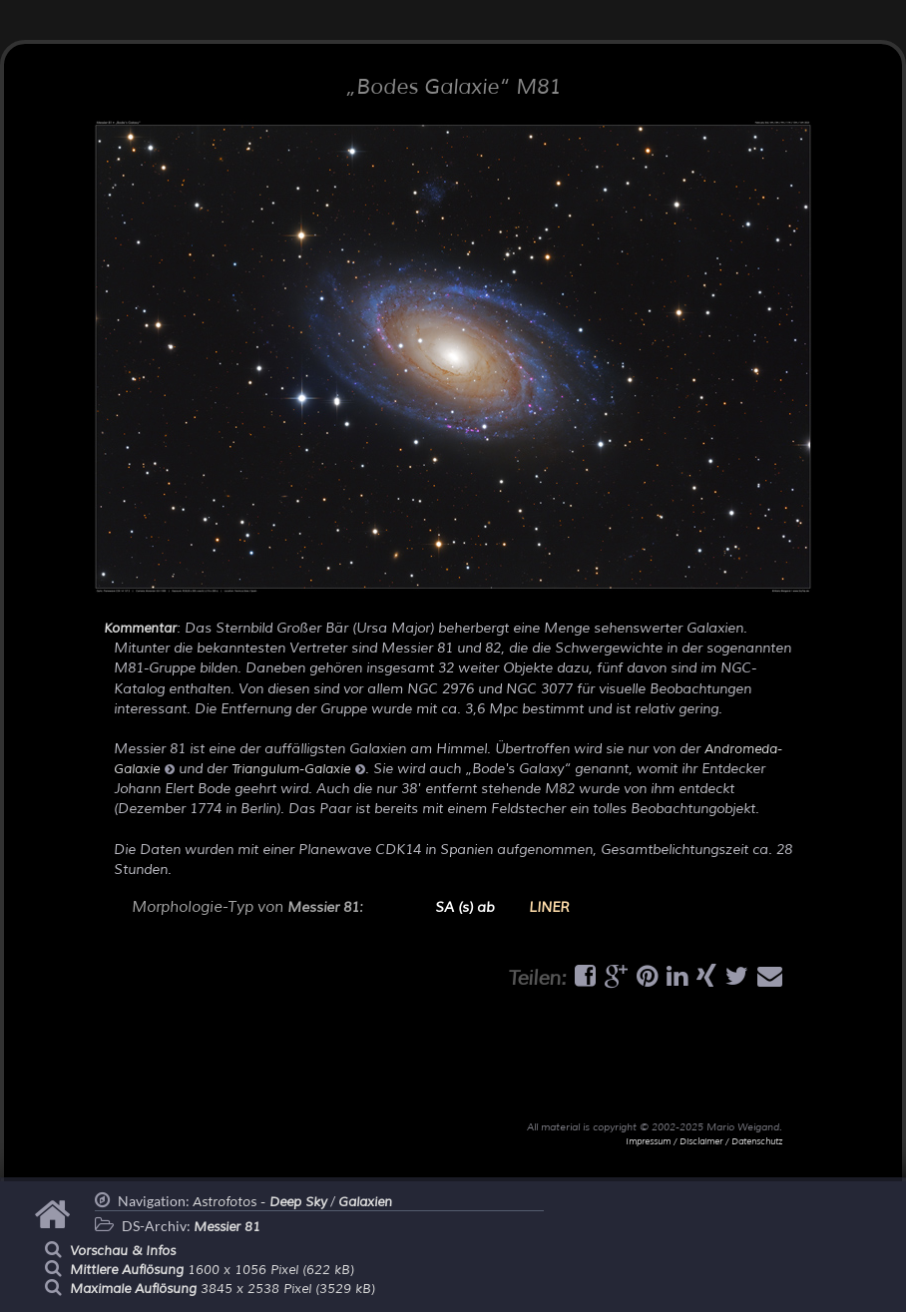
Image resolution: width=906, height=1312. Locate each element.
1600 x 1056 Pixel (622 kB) (212, 1270)
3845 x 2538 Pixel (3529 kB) (222, 1289)
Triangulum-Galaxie (298, 769)
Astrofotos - (260, 1202)
